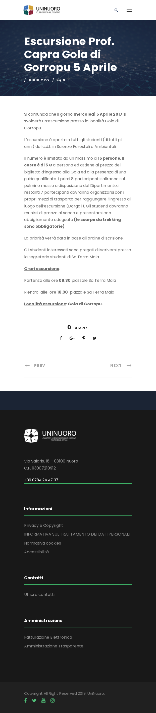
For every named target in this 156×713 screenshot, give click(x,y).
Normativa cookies (42, 543)
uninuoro (39, 80)
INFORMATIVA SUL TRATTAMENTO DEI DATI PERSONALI (77, 534)
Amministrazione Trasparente (53, 646)
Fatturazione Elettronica (48, 637)
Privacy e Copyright (43, 525)
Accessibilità (36, 552)
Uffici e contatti (39, 594)
